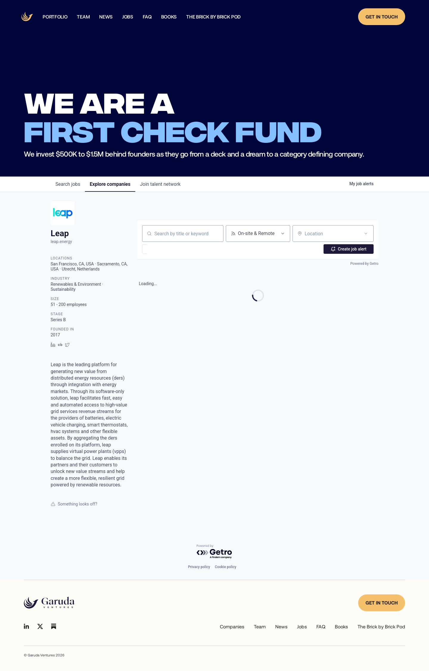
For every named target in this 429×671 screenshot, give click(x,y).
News (281, 626)
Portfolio (55, 16)
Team (260, 626)
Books (169, 16)
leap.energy (61, 241)
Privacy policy (199, 567)
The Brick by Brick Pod (213, 16)
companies (110, 184)
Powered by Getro (364, 264)
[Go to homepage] (49, 603)
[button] (162, 249)
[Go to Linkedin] (26, 626)
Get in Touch (382, 16)
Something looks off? (74, 504)
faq (147, 16)
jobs (67, 184)
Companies (232, 626)
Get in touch (382, 602)
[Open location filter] (365, 233)
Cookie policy (225, 567)
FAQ (320, 626)
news (106, 16)
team (83, 16)
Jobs (127, 16)
